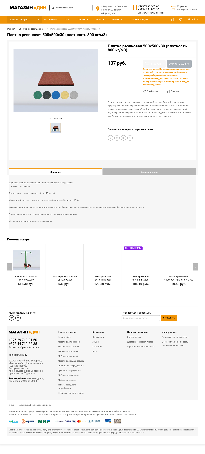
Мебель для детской (68, 354)
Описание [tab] (55, 172)
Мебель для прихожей (69, 339)
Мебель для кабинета (68, 373)
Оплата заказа (134, 334)
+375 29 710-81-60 (148, 6)
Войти (193, 19)
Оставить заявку (179, 64)
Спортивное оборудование (71, 363)
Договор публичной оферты (175, 334)
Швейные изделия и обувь (71, 390)
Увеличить (55, 119)
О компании (50, 19)
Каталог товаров (19, 19)
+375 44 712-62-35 (148, 9)
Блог (67, 19)
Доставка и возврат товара (140, 339)
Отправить (169, 316)
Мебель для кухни (67, 377)
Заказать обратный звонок (24, 345)
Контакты (117, 19)
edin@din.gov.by (108, 13)
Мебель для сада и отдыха (71, 358)
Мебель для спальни (68, 349)
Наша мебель (64, 334)
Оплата (100, 19)
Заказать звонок (151, 13)
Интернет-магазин (137, 329)
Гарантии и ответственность (141, 344)
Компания (98, 329)
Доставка (83, 19)
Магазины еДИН (139, 19)
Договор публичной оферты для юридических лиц (175, 341)
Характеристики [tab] (149, 172)
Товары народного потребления (67, 384)
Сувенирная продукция (69, 368)
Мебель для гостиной (68, 344)
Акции (95, 339)
